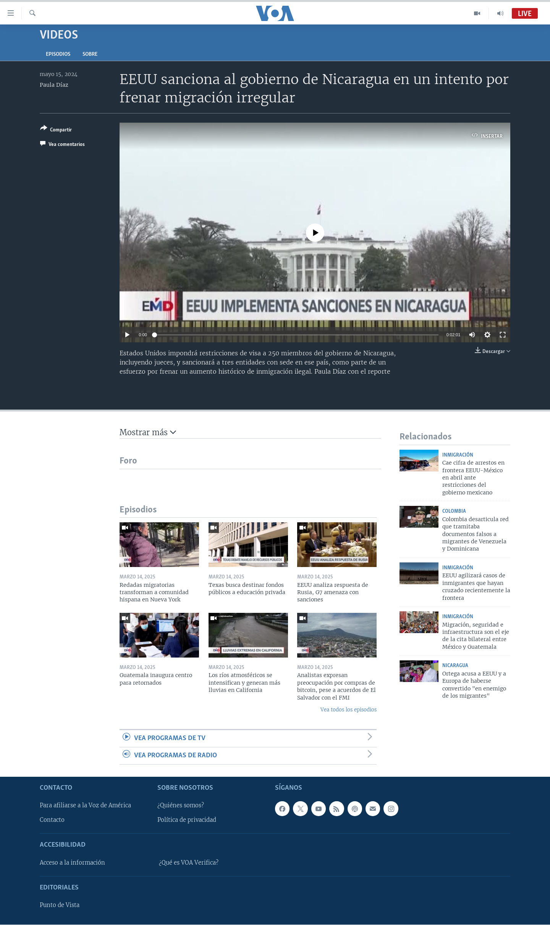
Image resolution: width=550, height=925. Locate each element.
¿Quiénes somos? (180, 805)
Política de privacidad (186, 820)
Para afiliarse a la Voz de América (85, 805)
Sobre (89, 54)
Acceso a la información (72, 862)
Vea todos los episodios (348, 709)
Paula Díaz (54, 84)
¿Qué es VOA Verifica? (188, 862)
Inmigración (457, 455)
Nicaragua (455, 665)
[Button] (56, 130)
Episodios (58, 54)
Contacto (52, 820)
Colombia (454, 511)
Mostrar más (148, 432)
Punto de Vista (59, 905)
